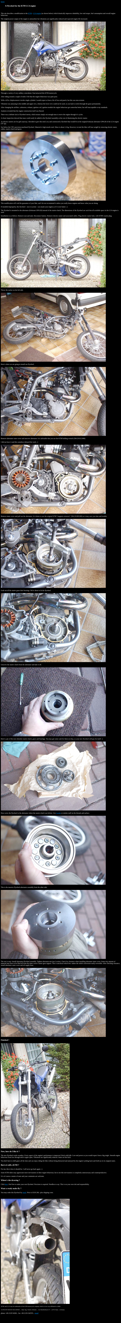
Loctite (58, 813)
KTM (30, 13)
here (6, 1184)
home (3, 2)
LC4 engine (37, 13)
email (24, 1192)
